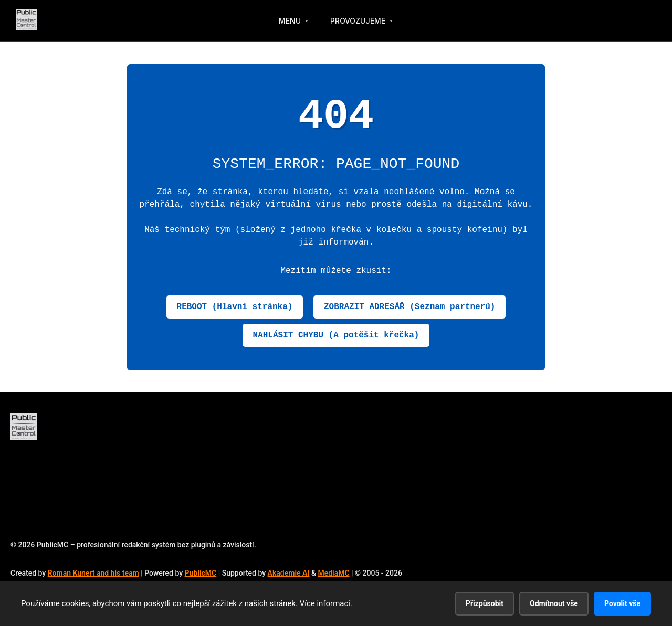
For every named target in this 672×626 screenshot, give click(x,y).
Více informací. (326, 603)
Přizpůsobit (484, 603)
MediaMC (333, 573)
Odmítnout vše (554, 603)
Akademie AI (289, 573)
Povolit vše (622, 603)
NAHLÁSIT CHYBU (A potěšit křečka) (336, 335)
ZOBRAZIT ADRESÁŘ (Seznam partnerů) (409, 307)
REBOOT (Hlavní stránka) (235, 307)
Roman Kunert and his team (93, 573)
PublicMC (201, 573)
